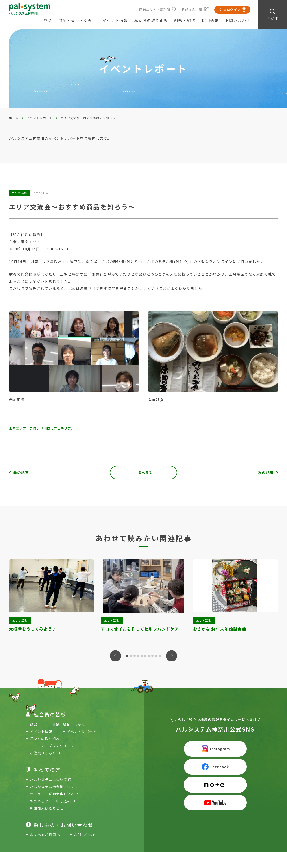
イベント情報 (115, 20)
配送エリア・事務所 (154, 9)
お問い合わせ (237, 20)
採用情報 (210, 20)
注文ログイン (230, 9)
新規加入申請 (192, 9)
